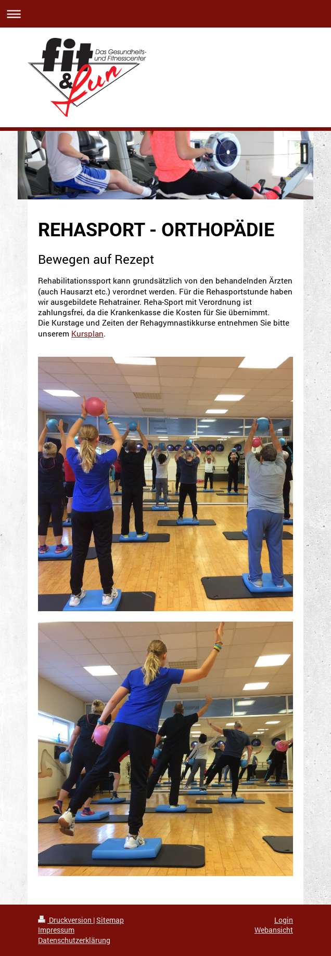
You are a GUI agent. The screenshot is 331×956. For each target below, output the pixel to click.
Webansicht (273, 930)
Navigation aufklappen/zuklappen (165, 14)
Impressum (56, 930)
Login (283, 920)
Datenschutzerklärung (74, 940)
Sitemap (110, 920)
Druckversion (65, 920)
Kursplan (87, 333)
